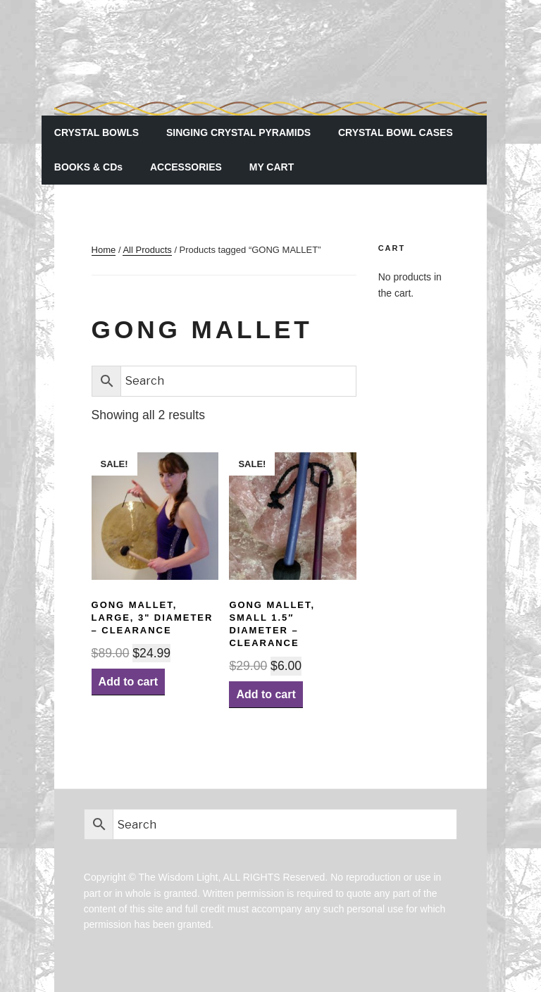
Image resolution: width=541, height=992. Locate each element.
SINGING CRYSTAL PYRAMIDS (238, 132)
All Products (147, 249)
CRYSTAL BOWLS (96, 132)
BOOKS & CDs (88, 167)
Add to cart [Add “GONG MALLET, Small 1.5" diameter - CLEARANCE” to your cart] (265, 694)
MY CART (271, 167)
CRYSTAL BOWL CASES (395, 132)
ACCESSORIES (186, 167)
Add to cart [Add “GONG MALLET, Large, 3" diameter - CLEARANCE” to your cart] (128, 682)
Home (104, 249)
